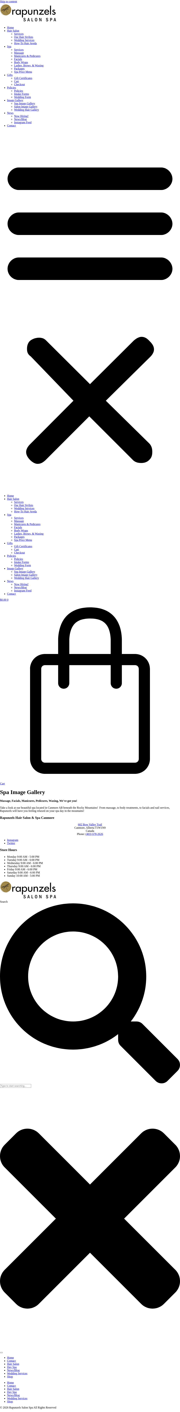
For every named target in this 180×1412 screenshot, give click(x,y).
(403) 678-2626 (94, 834)
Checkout (19, 84)
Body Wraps (21, 62)
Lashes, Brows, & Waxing (29, 65)
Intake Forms (21, 93)
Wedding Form (22, 97)
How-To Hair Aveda (25, 43)
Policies (11, 87)
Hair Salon (13, 30)
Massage (19, 52)
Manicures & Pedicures (27, 55)
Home (10, 27)
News (10, 112)
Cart (16, 81)
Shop (10, 1376)
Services (19, 33)
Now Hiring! (21, 116)
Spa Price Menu (23, 71)
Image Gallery (15, 100)
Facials (18, 59)
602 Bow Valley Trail (90, 824)
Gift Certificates (23, 78)
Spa (9, 46)
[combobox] (15, 1086)
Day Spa (12, 1367)
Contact (11, 125)
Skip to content (8, 1)
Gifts (10, 74)
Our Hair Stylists (23, 37)
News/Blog (20, 119)
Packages (19, 68)
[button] (90, 310)
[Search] (1, 1352)
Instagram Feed (22, 122)
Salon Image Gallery (25, 106)
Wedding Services (24, 40)
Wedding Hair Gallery (26, 109)
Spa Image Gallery (24, 103)
